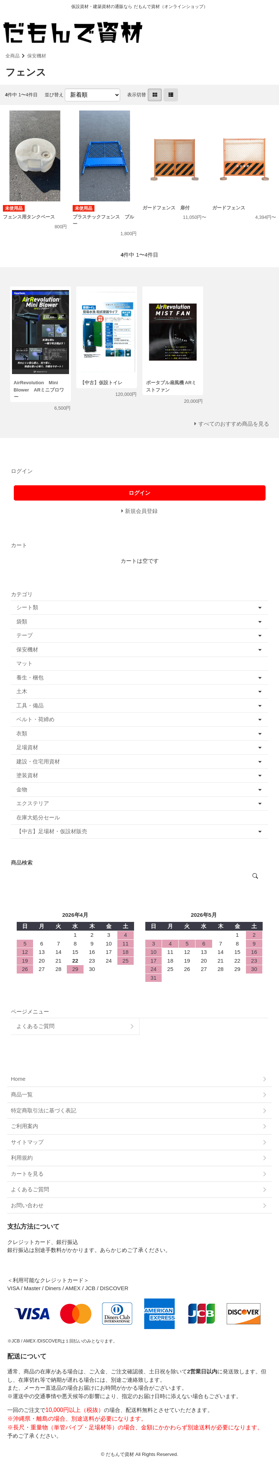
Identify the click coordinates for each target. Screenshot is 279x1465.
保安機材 (36, 56)
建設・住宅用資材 (38, 761)
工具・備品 (30, 705)
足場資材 (27, 747)
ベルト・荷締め (35, 719)
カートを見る (27, 1174)
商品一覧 (22, 1094)
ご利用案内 (24, 1126)
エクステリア (32, 803)
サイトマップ (27, 1142)
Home (18, 1079)
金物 (21, 789)
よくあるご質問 (35, 1026)
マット (24, 663)
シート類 (27, 607)
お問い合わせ (27, 1205)
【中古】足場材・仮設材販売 (51, 831)
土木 (21, 691)
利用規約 (22, 1158)
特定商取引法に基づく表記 (43, 1110)
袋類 (21, 621)
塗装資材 (27, 775)
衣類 (21, 733)
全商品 (12, 56)
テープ (24, 635)
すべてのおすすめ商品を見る (233, 424)
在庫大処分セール (38, 817)
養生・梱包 (30, 677)
